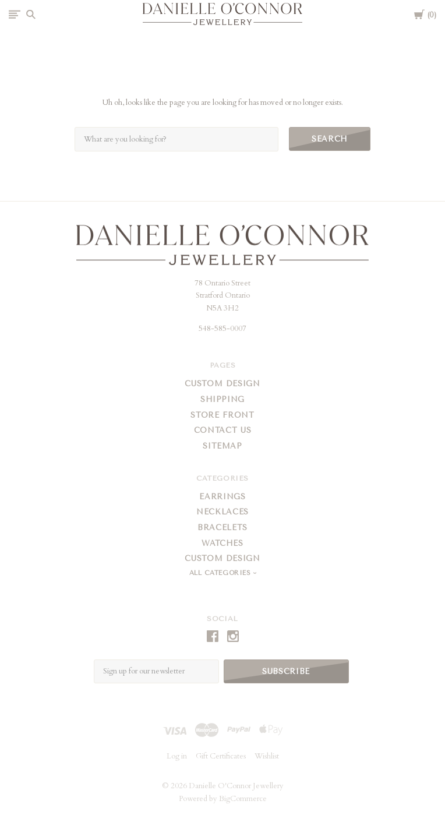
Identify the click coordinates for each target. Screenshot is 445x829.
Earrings (222, 496)
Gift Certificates (221, 756)
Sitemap (222, 446)
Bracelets (222, 527)
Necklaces (222, 511)
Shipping (222, 399)
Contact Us (223, 430)
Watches (222, 543)
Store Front (222, 415)
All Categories (221, 573)
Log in (177, 756)
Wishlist (267, 756)
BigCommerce (243, 798)
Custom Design (222, 383)
